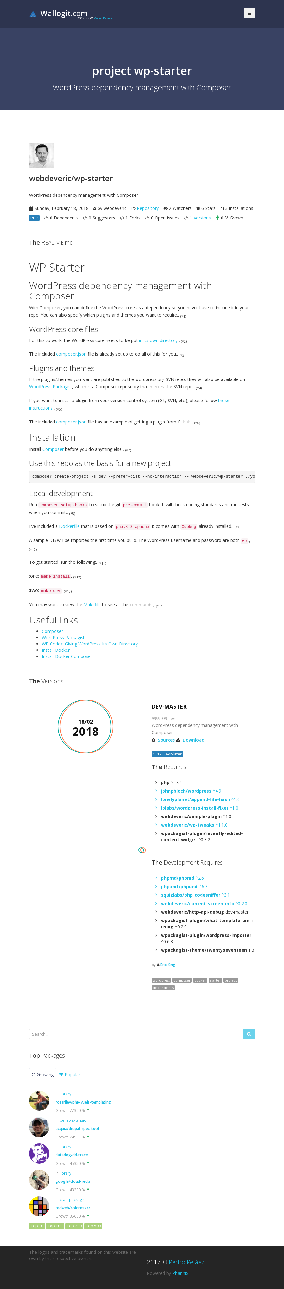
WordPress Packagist (50, 387)
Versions (202, 218)
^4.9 (191, 791)
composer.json (71, 354)
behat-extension (74, 1120)
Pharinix (180, 1273)
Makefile (92, 604)
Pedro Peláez (103, 18)
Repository (148, 208)
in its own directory (158, 340)
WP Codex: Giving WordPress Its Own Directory (90, 644)
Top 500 (93, 1226)
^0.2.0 (204, 903)
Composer (53, 449)
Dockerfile (69, 526)
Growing (43, 1074)
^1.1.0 (194, 825)
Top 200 (74, 1226)
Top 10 (37, 1226)
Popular (69, 1074)
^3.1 (195, 895)
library (65, 1093)
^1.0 (200, 799)
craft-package (72, 1199)
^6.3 (184, 886)
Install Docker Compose (66, 656)
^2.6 (182, 878)
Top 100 (55, 1226)
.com (58, 13)
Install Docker (56, 650)
